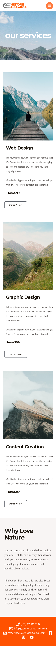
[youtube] (32, 637)
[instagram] (24, 637)
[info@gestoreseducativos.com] (28, 629)
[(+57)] (28, 624)
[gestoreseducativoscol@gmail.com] (24, 633)
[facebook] (51, 633)
